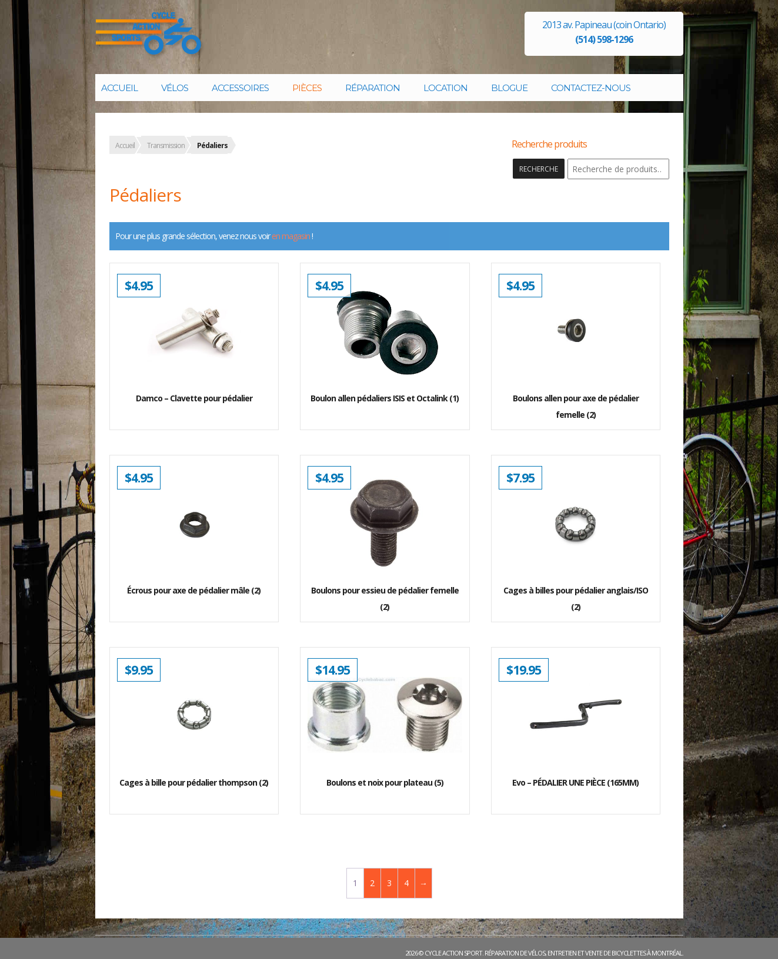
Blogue (509, 87)
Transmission (166, 145)
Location (445, 87)
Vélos (174, 87)
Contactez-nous (590, 87)
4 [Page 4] (406, 882)
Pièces (307, 87)
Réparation (372, 87)
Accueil (119, 87)
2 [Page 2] (372, 882)
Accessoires (240, 87)
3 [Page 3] (389, 882)
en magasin (291, 236)
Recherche (538, 169)
